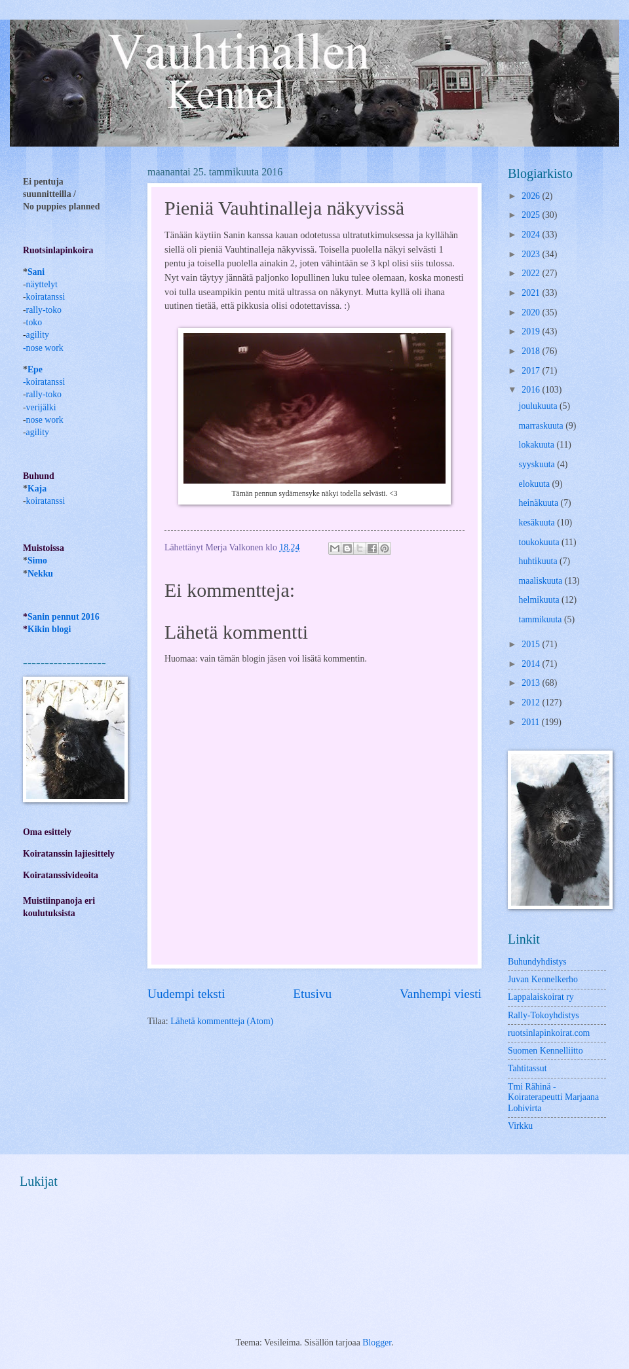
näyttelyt (42, 284)
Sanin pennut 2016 (64, 617)
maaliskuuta (542, 581)
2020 (532, 312)
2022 (532, 273)
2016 (532, 390)
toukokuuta (540, 542)
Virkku (520, 1126)
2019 (532, 331)
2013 (532, 683)
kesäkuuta (538, 522)
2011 (532, 722)
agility (37, 432)
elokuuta (535, 484)
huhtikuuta (539, 561)
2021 (532, 293)
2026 (532, 196)
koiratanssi (46, 297)
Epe (35, 369)
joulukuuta (539, 406)
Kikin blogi (49, 629)
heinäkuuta (540, 503)
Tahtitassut (527, 1068)
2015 (532, 644)
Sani (36, 272)
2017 (532, 371)
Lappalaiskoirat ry (541, 997)
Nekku (40, 573)
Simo (37, 560)
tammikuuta (541, 619)
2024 (532, 235)
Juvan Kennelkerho (543, 979)
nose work (45, 348)
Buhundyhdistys (537, 962)
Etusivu (312, 994)
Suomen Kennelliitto (545, 1051)
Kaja (37, 488)
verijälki (41, 407)
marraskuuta (542, 426)
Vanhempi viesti (441, 994)
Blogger (376, 1342)
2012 (532, 702)
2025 (532, 215)
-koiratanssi (44, 382)
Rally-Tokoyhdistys (543, 1015)
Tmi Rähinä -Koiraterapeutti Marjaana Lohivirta (553, 1097)
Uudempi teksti (186, 994)
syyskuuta (538, 464)
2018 (532, 351)
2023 (532, 254)
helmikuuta (540, 600)
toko (34, 322)
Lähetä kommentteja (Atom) (221, 1021)
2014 (532, 664)
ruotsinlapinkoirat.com (549, 1033)
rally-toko (44, 310)
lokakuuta (538, 445)
